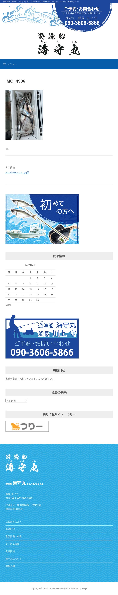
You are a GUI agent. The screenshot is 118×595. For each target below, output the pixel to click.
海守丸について (13, 558)
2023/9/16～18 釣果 (17, 172)
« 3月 (8, 305)
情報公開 (10, 566)
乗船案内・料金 (13, 536)
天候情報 (10, 551)
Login (85, 588)
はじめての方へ (13, 521)
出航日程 (10, 529)
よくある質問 (12, 544)
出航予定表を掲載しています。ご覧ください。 (29, 378)
